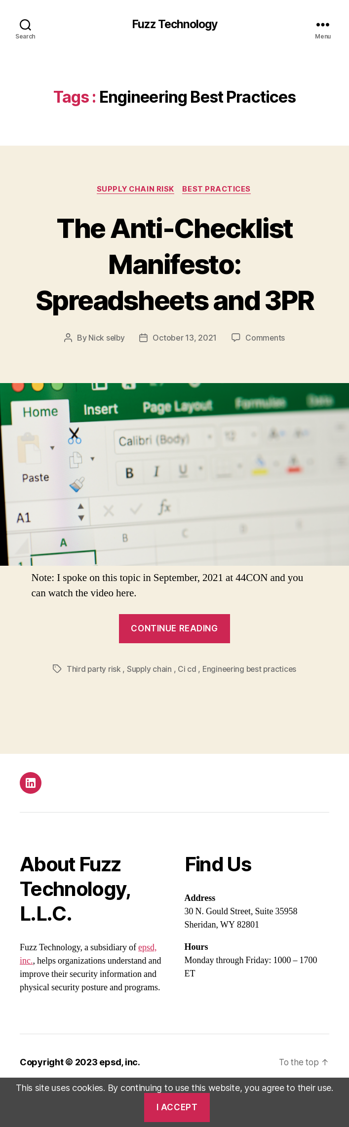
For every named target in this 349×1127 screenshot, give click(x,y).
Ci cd (186, 706)
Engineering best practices (250, 706)
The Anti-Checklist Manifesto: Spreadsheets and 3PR (174, 282)
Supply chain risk (135, 190)
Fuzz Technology (174, 25)
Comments (266, 375)
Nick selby (106, 375)
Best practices (218, 190)
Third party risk (91, 706)
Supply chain (148, 706)
